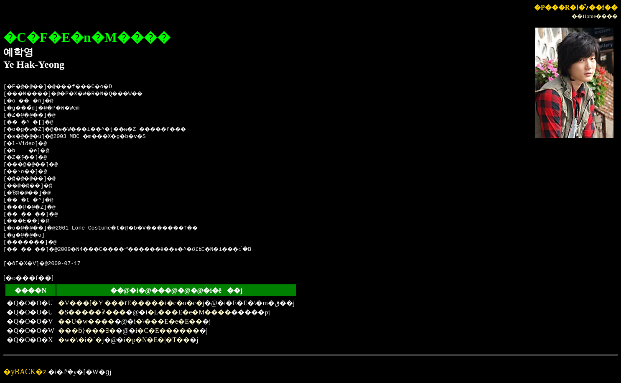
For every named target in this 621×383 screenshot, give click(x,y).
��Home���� (595, 16)
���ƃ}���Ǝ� (87, 330)
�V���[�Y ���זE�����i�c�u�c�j (131, 302)
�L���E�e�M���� (190, 312)
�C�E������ (168, 330)
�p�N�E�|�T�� (157, 339)
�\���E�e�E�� (169, 321)
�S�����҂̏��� (92, 312)
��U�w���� (86, 321)
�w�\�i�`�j (81, 339)
